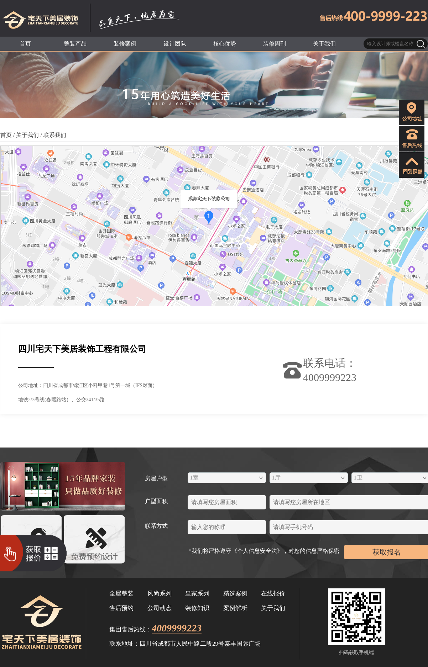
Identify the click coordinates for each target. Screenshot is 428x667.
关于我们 (27, 135)
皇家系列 (197, 593)
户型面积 (156, 501)
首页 (6, 135)
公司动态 (159, 608)
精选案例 (235, 593)
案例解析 (235, 608)
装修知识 (197, 608)
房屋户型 (156, 478)
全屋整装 (121, 593)
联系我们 (54, 135)
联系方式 (156, 526)
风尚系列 (159, 593)
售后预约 (121, 608)
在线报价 (273, 593)
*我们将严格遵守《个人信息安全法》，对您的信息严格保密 (266, 551)
